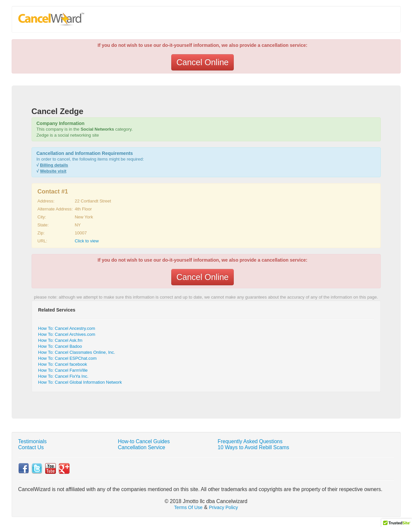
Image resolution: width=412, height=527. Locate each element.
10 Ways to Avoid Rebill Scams (253, 447)
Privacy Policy (223, 507)
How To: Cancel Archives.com (66, 334)
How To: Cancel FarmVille (63, 370)
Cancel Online (202, 62)
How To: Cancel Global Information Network (80, 382)
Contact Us (31, 447)
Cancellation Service (141, 447)
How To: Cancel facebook (62, 364)
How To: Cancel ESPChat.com (67, 358)
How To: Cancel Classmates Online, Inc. (76, 352)
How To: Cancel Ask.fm (60, 340)
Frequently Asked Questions (250, 441)
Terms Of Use (188, 507)
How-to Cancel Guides (144, 441)
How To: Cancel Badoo (60, 346)
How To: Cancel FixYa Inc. (63, 376)
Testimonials (32, 441)
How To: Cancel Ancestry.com (66, 328)
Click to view (87, 240)
